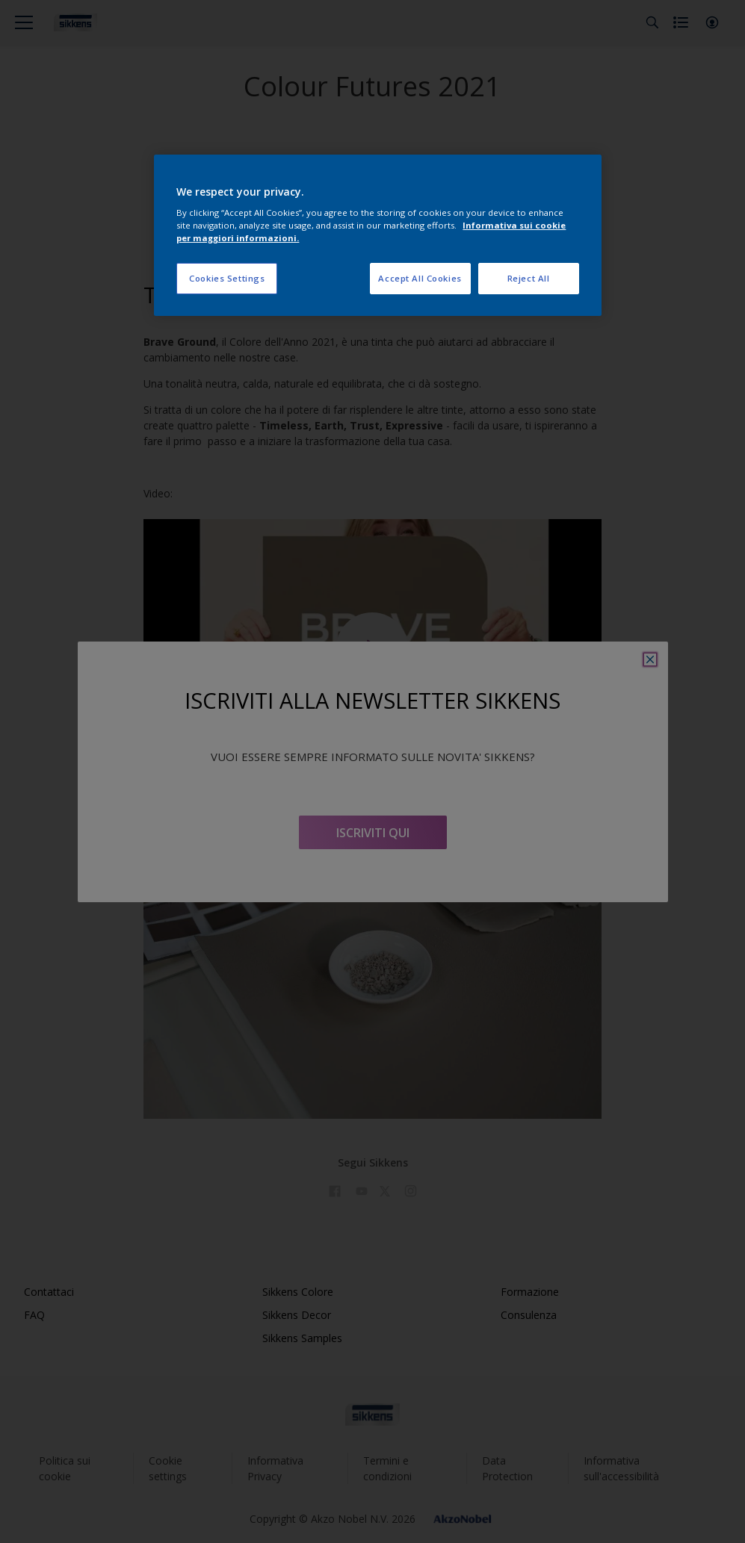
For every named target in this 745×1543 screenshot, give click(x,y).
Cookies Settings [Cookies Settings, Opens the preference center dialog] (227, 278)
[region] (377, 236)
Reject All (528, 278)
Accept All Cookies (419, 278)
